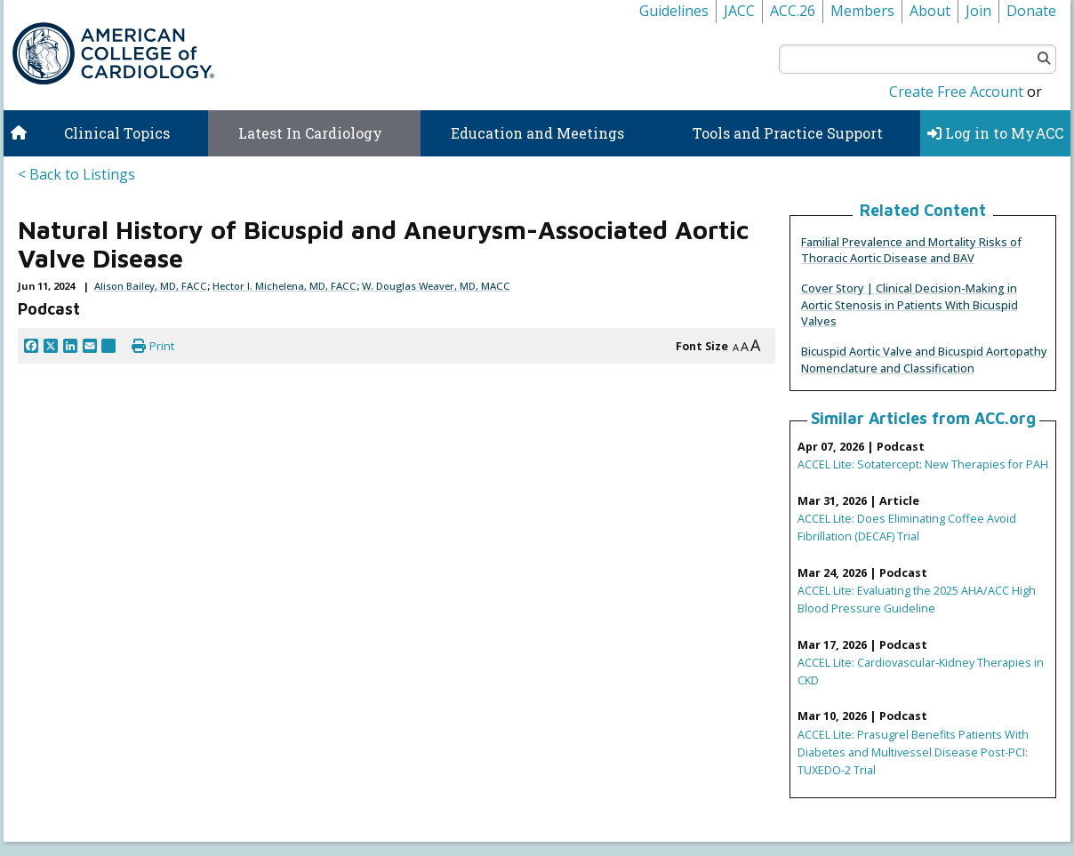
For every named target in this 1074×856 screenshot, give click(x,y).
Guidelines (674, 10)
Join (978, 10)
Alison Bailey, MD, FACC (150, 285)
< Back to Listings (76, 174)
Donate (1031, 10)
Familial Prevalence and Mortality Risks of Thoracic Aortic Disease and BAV (911, 250)
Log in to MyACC (995, 133)
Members (862, 10)
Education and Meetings (537, 133)
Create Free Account (956, 91)
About (930, 10)
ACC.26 (792, 10)
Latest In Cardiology (310, 133)
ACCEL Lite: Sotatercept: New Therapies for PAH (922, 464)
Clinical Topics (117, 133)
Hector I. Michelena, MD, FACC (284, 285)
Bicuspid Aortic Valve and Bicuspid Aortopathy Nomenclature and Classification (924, 359)
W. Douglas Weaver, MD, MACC (436, 285)
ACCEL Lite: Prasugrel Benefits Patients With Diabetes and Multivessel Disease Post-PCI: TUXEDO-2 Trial (913, 752)
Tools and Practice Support (788, 133)
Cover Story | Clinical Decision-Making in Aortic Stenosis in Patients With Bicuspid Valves (909, 304)
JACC (739, 10)
